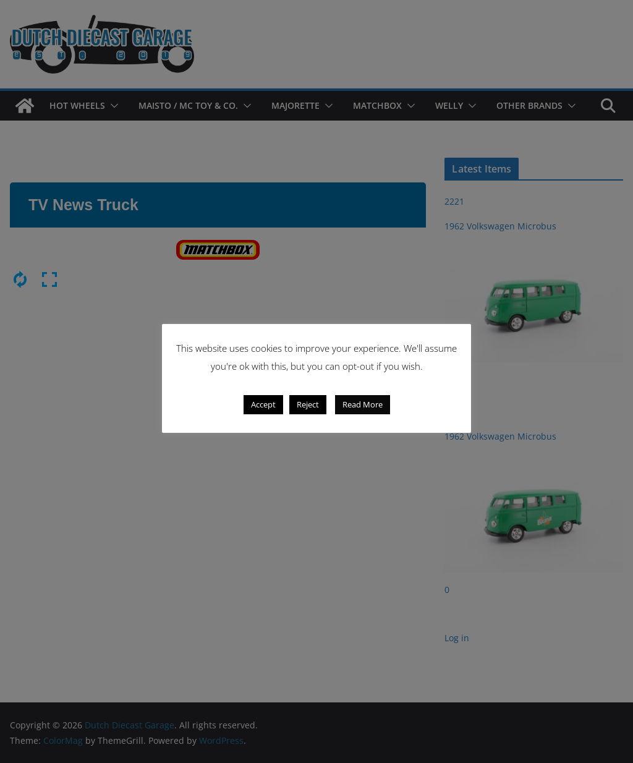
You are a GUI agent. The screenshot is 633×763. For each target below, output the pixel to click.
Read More (362, 405)
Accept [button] (263, 405)
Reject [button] (308, 405)
